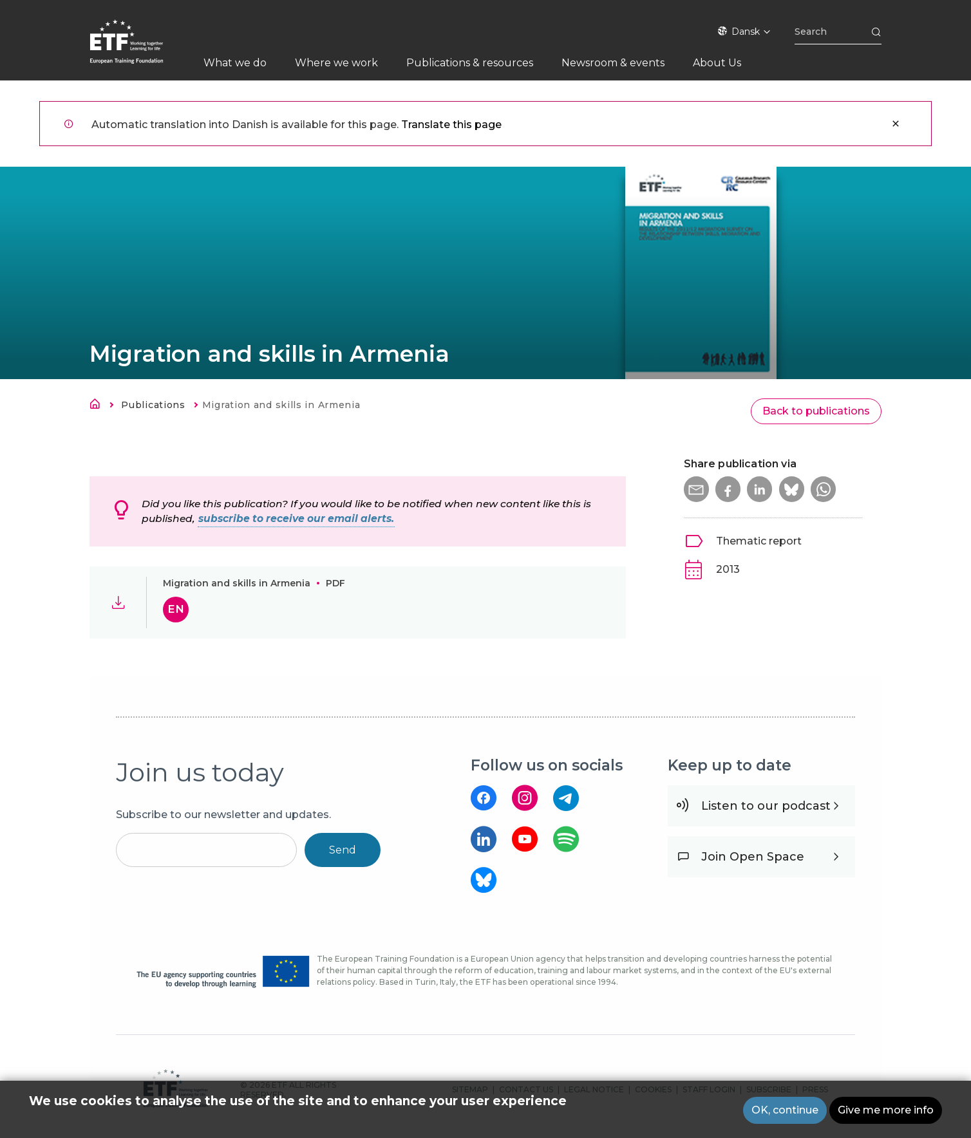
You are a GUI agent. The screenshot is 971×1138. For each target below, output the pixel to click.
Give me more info (886, 1110)
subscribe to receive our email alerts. (296, 518)
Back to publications (816, 411)
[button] (697, 489)
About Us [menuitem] (717, 63)
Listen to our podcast (766, 806)
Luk (896, 123)
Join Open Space (752, 857)
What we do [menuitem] (235, 63)
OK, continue (784, 1110)
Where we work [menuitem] (336, 63)
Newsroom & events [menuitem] (613, 63)
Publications (153, 405)
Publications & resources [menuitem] (469, 63)
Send (342, 850)
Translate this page (451, 124)
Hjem (99, 406)
